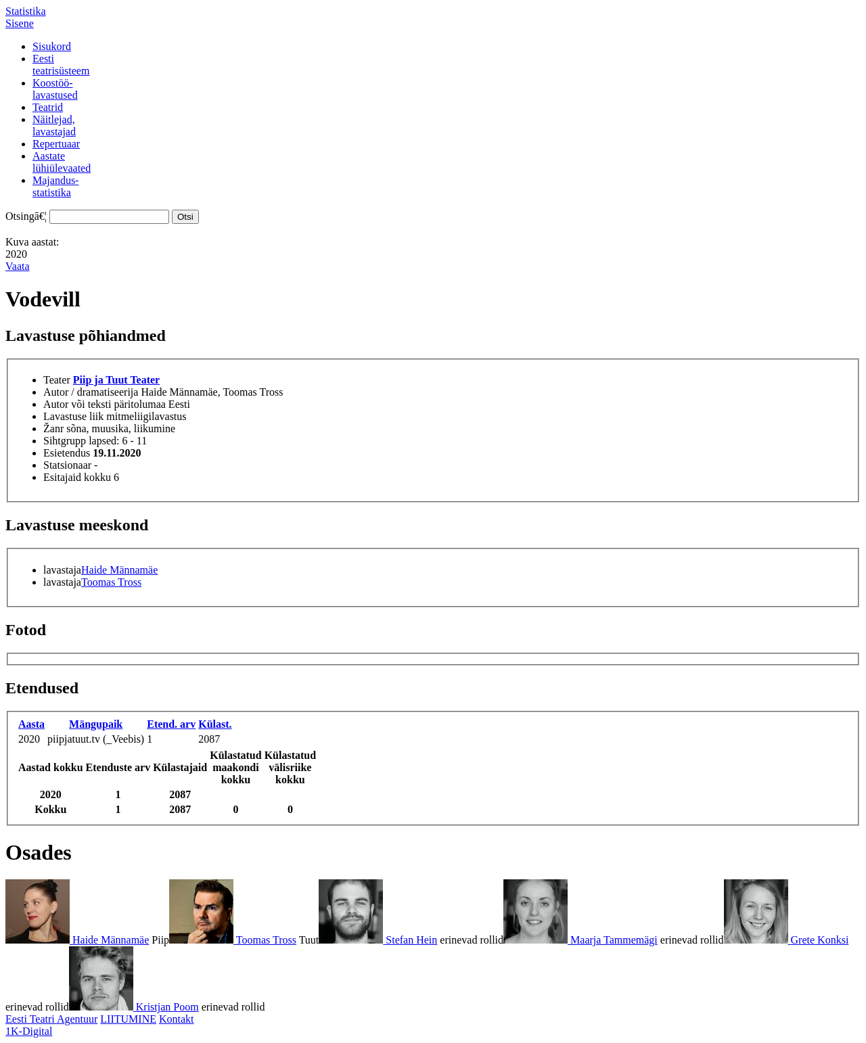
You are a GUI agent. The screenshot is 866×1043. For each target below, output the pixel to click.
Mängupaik (95, 724)
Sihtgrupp (64, 440)
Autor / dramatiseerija (90, 392)
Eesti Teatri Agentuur (51, 1019)
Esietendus (66, 453)
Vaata (17, 266)
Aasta (31, 724)
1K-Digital (28, 1031)
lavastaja (62, 570)
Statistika (25, 11)
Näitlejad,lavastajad (54, 125)
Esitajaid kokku (77, 477)
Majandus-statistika (55, 186)
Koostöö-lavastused (55, 89)
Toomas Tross (111, 582)
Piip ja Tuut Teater (116, 380)
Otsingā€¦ (26, 216)
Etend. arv (171, 724)
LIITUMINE (128, 1019)
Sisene (19, 23)
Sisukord (51, 46)
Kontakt (176, 1019)
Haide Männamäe (119, 570)
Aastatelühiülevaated (61, 162)
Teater (56, 380)
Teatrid (47, 107)
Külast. (214, 724)
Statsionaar (67, 465)
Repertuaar (56, 143)
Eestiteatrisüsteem (60, 64)
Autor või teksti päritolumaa (104, 404)
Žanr (53, 428)
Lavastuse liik (73, 416)
